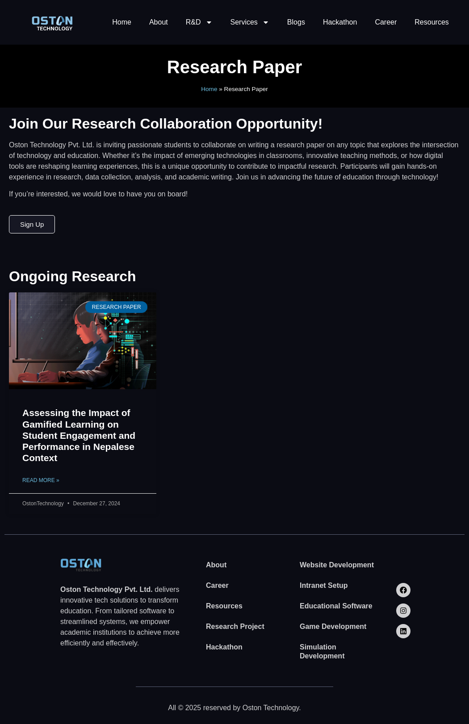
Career (386, 22)
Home (121, 22)
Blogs (296, 22)
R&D (199, 22)
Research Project (235, 626)
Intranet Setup (324, 585)
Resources (431, 22)
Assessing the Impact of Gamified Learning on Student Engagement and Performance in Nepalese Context (78, 435)
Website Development (337, 565)
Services (249, 22)
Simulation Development (322, 651)
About (158, 22)
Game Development (333, 626)
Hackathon (340, 22)
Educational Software (336, 606)
